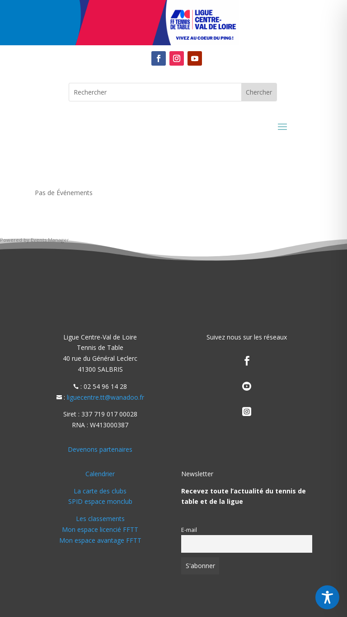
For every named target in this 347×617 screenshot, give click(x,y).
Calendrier (100, 473)
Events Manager (50, 239)
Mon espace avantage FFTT (100, 540)
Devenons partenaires (100, 449)
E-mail (189, 530)
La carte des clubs (100, 491)
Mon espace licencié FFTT (100, 529)
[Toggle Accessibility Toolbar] (327, 597)
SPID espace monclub (100, 501)
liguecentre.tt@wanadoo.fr (105, 397)
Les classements (100, 518)
